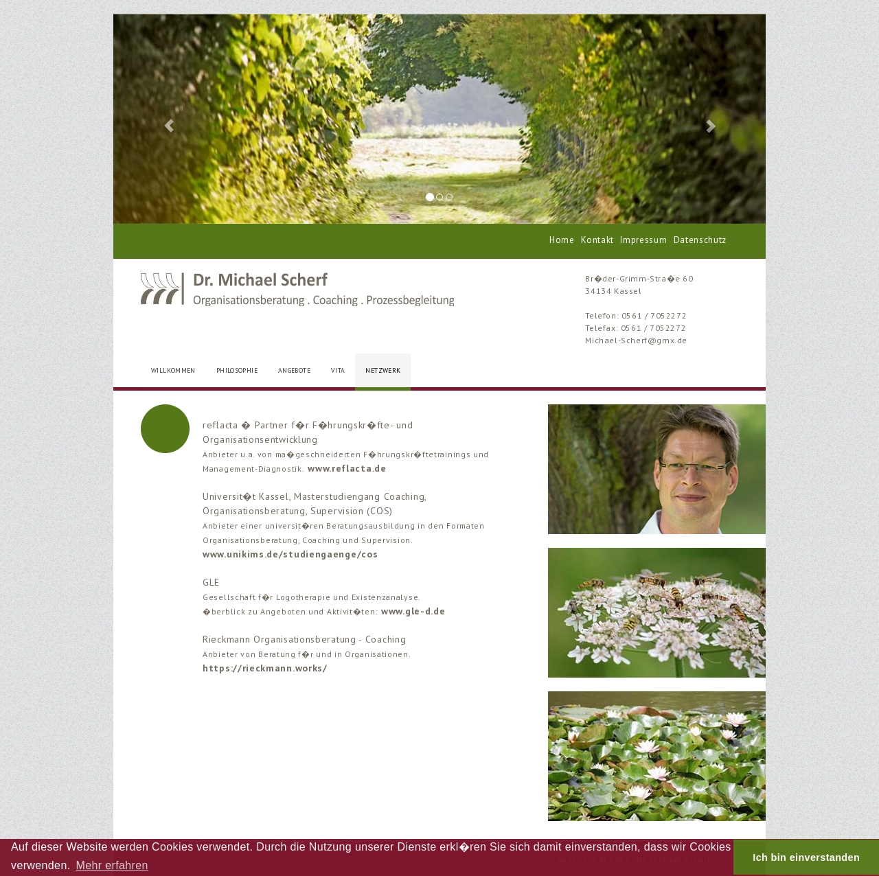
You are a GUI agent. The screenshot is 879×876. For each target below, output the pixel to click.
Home (562, 240)
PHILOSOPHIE (237, 370)
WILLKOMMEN (173, 370)
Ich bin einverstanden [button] (806, 857)
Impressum (643, 240)
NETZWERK (382, 370)
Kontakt (597, 240)
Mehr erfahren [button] (112, 865)
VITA (338, 370)
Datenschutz (700, 240)
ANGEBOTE (294, 370)
